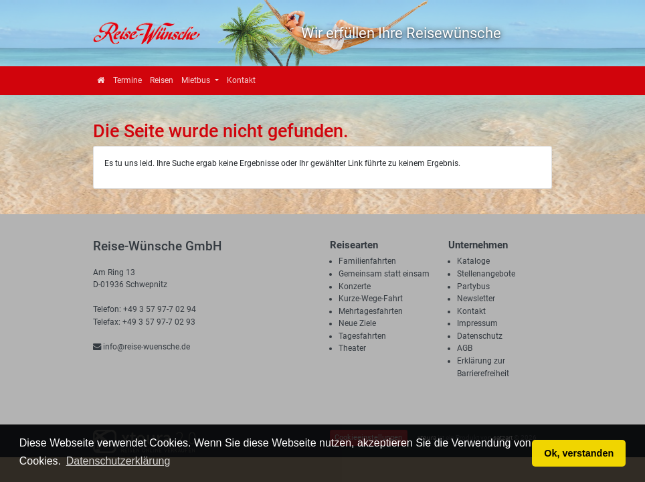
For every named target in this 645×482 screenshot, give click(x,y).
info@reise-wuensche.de (141, 346)
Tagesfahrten (362, 336)
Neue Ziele (357, 323)
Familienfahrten (367, 261)
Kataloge (473, 261)
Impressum (477, 323)
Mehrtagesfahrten (371, 311)
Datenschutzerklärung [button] (118, 461)
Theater (352, 348)
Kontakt (241, 80)
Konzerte (355, 286)
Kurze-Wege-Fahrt (371, 298)
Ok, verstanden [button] (579, 453)
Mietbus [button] (196, 80)
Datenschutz (479, 336)
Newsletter (476, 298)
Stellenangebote (486, 273)
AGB (464, 348)
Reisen (161, 80)
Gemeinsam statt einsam (384, 273)
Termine (127, 80)
